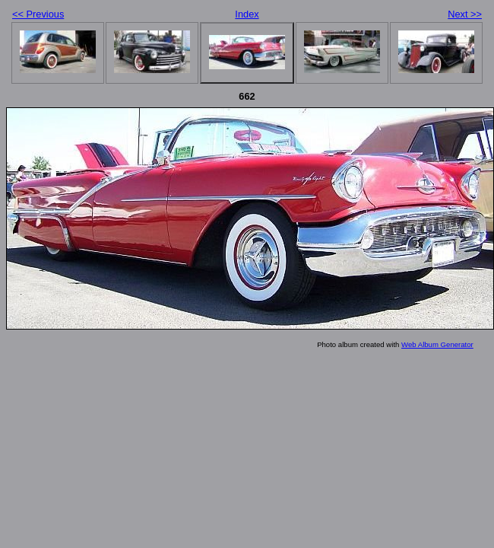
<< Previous (38, 14)
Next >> (465, 14)
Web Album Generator (437, 344)
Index (246, 14)
